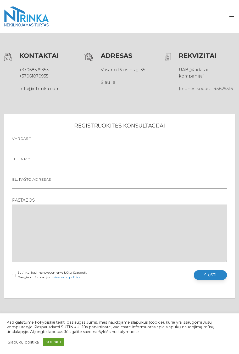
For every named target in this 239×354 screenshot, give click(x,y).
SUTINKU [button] (53, 342)
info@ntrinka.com (39, 88)
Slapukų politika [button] (23, 342)
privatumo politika (66, 277)
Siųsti (210, 275)
